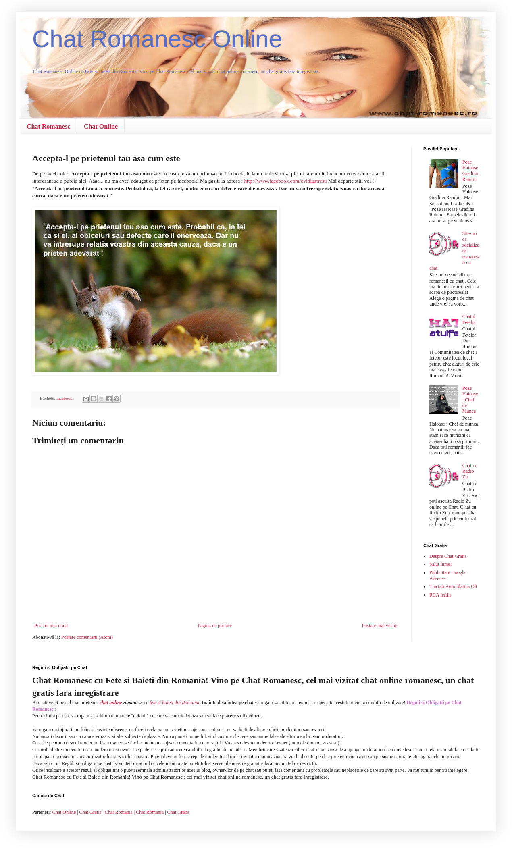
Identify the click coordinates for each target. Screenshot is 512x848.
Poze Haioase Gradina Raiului (470, 170)
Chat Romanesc (48, 126)
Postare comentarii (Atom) (87, 637)
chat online (111, 702)
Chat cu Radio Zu (469, 471)
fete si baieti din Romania (174, 702)
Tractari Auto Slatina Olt (453, 586)
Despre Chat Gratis (447, 556)
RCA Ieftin (440, 595)
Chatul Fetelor (469, 319)
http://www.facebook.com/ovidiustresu (285, 181)
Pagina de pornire (215, 625)
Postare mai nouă (51, 625)
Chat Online (101, 126)
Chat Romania (119, 812)
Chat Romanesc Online (157, 38)
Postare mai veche (379, 625)
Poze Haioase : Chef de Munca (470, 399)
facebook (64, 398)
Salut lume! (440, 564)
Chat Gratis (90, 812)
